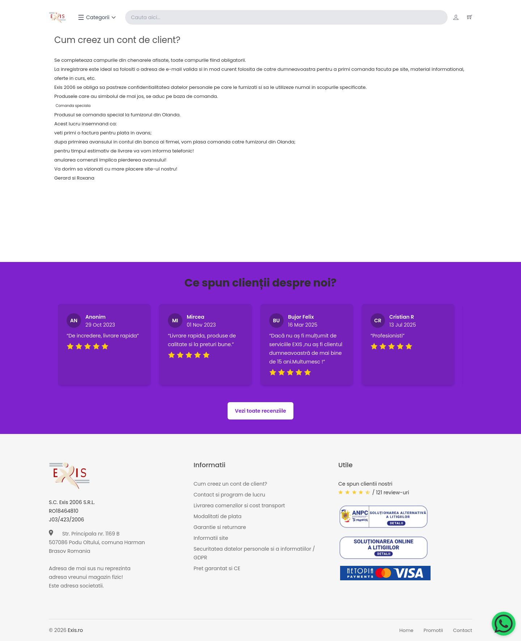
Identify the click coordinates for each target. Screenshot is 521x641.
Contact (462, 630)
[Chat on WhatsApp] (504, 624)
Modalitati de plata (217, 516)
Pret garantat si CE (217, 568)
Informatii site (211, 538)
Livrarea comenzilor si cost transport (239, 505)
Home (406, 630)
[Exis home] (57, 17)
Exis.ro (75, 630)
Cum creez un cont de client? (230, 483)
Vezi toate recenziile (260, 410)
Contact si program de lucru (229, 494)
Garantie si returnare (220, 527)
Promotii (433, 630)
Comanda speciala (73, 105)
